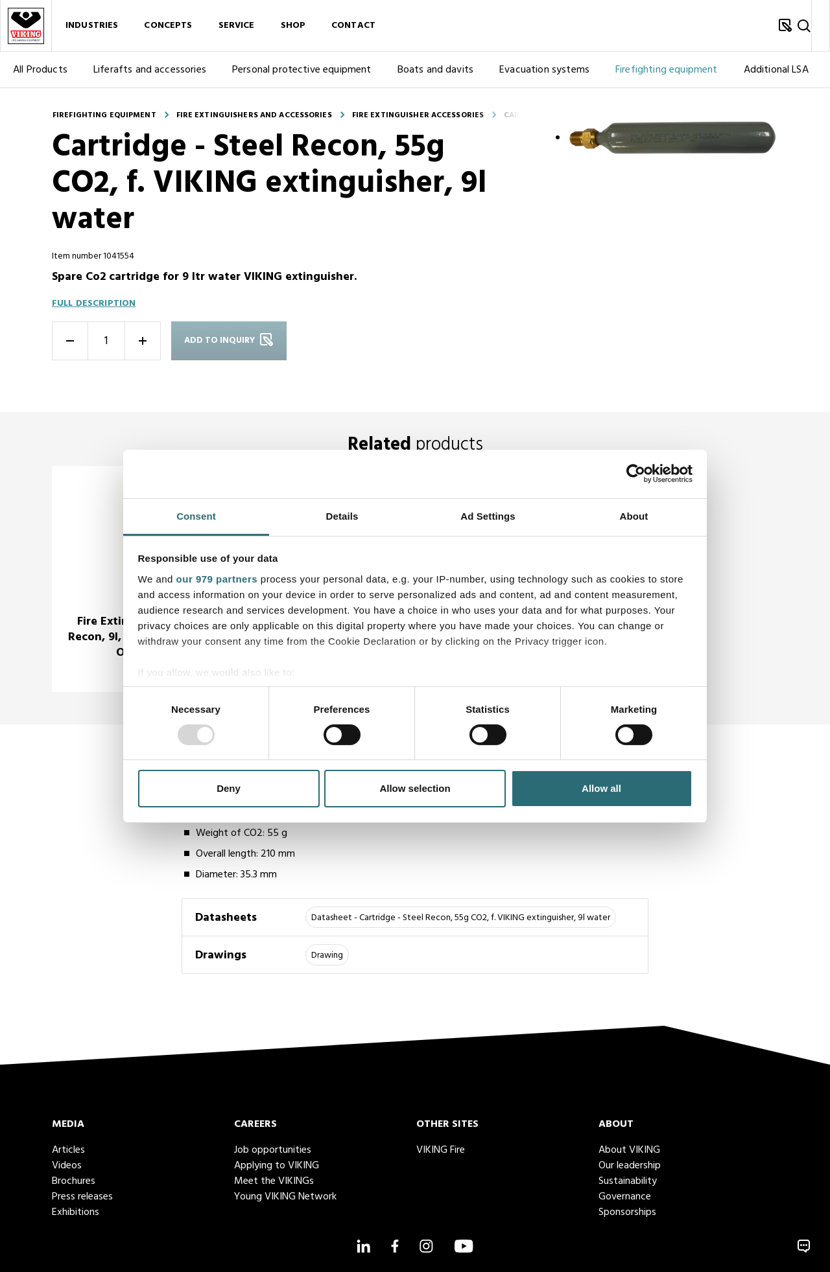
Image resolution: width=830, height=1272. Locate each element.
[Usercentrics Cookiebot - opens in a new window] (636, 473)
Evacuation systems (544, 70)
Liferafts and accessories (149, 70)
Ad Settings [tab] (487, 515)
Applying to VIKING (276, 1165)
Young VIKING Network (285, 1196)
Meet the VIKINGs (274, 1181)
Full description (94, 303)
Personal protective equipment (302, 70)
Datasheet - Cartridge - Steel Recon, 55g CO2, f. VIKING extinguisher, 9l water (460, 917)
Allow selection (414, 788)
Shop (293, 25)
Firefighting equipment (666, 70)
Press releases (82, 1196)
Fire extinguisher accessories (418, 115)
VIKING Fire (440, 1150)
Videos (67, 1165)
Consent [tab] (196, 515)
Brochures (73, 1181)
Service (237, 25)
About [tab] (634, 515)
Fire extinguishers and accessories (254, 115)
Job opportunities (272, 1150)
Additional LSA (776, 70)
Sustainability (628, 1181)
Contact (353, 25)
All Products (40, 70)
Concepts (168, 25)
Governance (625, 1196)
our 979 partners (217, 578)
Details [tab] (342, 515)
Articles (68, 1150)
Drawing (327, 955)
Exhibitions (75, 1212)
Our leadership (630, 1165)
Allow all (601, 788)
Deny (229, 788)
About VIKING (629, 1150)
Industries (91, 25)
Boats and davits (435, 70)
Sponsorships (627, 1212)
